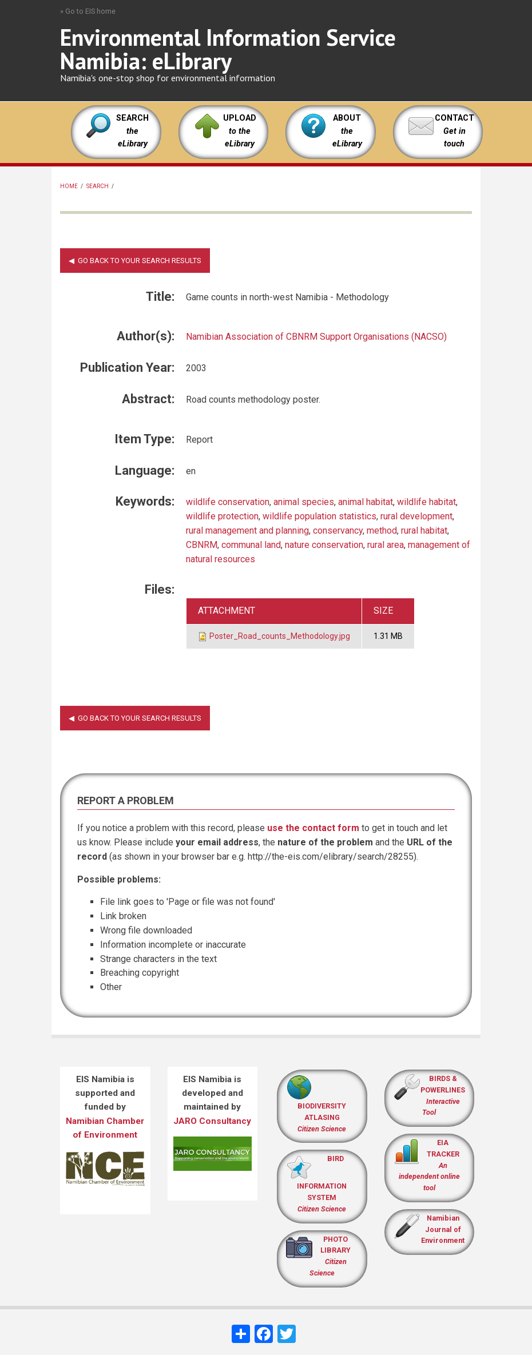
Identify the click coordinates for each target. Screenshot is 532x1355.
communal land (251, 544)
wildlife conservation (227, 501)
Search (97, 186)
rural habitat (424, 530)
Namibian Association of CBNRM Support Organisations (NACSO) (316, 336)
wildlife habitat (426, 501)
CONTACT (454, 118)
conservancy (338, 530)
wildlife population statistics (319, 516)
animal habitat (365, 501)
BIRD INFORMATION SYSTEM (322, 1183)
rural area (385, 544)
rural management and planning (247, 530)
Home (69, 186)
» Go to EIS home (88, 11)
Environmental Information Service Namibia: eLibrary (228, 49)
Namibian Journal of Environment (442, 1229)
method (382, 530)
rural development (416, 516)
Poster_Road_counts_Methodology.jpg (279, 636)
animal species (303, 501)
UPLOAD (239, 131)
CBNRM (201, 544)
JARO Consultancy (212, 1121)
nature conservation (324, 544)
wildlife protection (222, 516)
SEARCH (132, 131)
